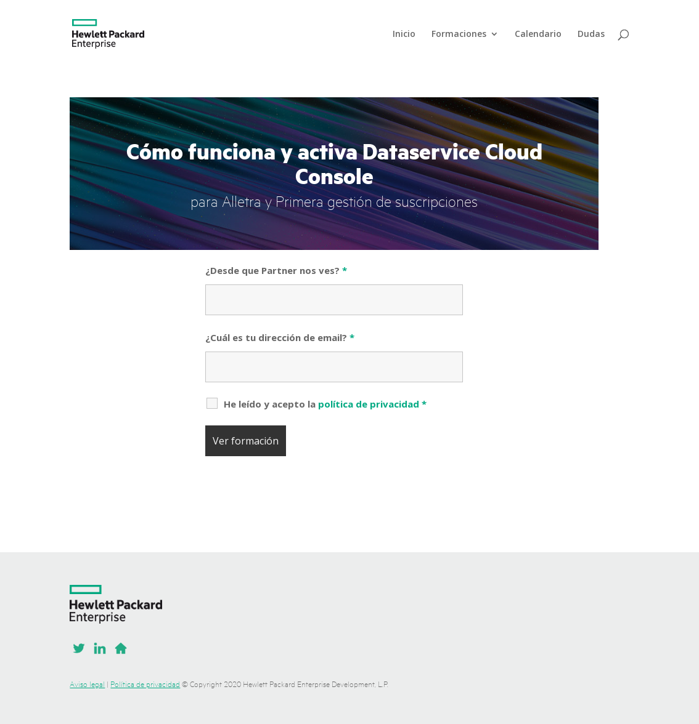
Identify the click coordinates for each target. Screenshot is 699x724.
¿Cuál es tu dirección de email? (279, 337)
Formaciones (458, 34)
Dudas (591, 34)
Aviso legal (87, 683)
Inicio (404, 34)
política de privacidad (368, 404)
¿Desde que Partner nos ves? (276, 270)
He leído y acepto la (325, 404)
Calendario (538, 34)
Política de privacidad (145, 683)
